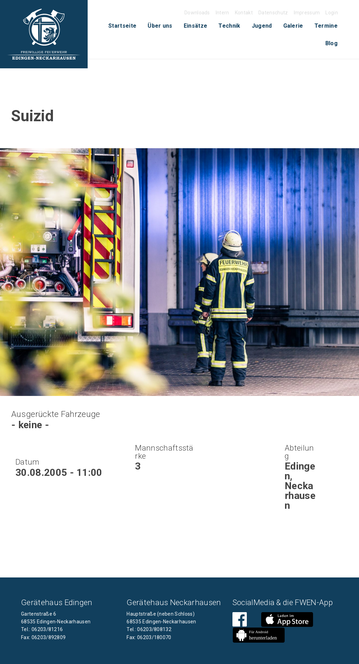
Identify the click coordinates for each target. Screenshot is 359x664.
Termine (326, 25)
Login (331, 12)
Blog (331, 43)
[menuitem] (122, 26)
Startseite (122, 25)
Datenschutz (273, 12)
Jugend (262, 25)
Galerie (293, 25)
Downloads (197, 12)
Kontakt (244, 12)
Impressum (307, 12)
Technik (229, 25)
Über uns (160, 25)
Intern (222, 12)
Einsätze (196, 25)
